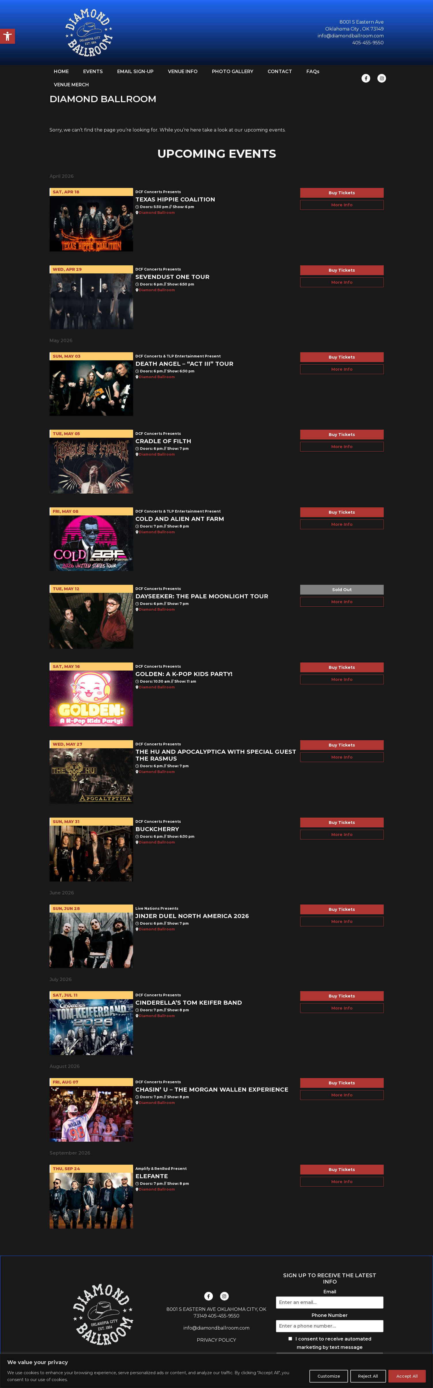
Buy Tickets (342, 192)
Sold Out (342, 589)
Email (330, 1292)
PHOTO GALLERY (232, 71)
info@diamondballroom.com (216, 1328)
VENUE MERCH (71, 84)
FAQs (313, 71)
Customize (326, 1376)
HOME (61, 71)
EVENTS (93, 71)
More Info (342, 204)
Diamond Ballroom (157, 212)
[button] (7, 36)
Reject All (367, 1376)
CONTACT (280, 71)
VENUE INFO (183, 71)
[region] (216, 1371)
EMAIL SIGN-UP (135, 71)
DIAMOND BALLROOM (103, 98)
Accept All (406, 1376)
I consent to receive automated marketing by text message (329, 1343)
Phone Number (330, 1315)
